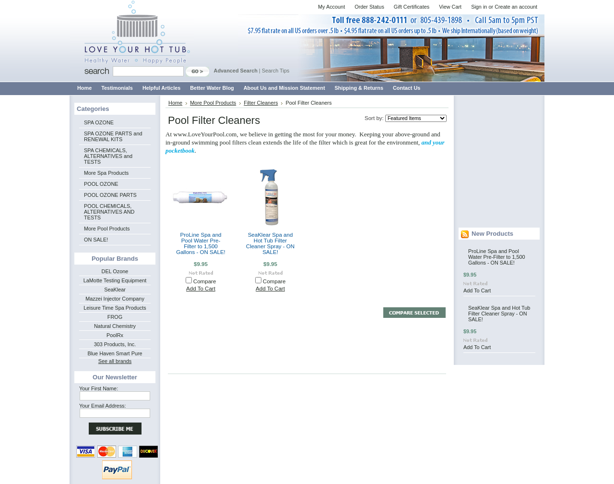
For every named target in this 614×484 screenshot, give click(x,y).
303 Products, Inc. (115, 344)
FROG (114, 317)
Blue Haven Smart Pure (114, 353)
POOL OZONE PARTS (110, 195)
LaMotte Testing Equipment (115, 280)
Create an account (516, 7)
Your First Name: (98, 388)
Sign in (479, 7)
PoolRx (114, 335)
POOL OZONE (101, 184)
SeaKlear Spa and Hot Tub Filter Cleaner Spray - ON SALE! (270, 243)
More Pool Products (107, 228)
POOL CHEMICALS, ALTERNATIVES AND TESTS (109, 211)
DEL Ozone (115, 271)
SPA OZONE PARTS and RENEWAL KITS (113, 136)
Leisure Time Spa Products (114, 308)
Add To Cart (200, 288)
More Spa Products (106, 173)
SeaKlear (115, 289)
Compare (204, 281)
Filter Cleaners (261, 103)
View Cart (450, 7)
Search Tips (275, 70)
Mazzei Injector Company (114, 299)
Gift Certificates (411, 7)
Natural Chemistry (115, 326)
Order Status (369, 7)
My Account (331, 7)
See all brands (115, 361)
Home (175, 103)
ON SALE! (96, 239)
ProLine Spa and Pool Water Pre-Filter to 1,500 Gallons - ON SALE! (200, 243)
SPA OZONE (99, 122)
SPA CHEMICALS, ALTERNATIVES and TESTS (108, 156)
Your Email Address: (102, 406)
